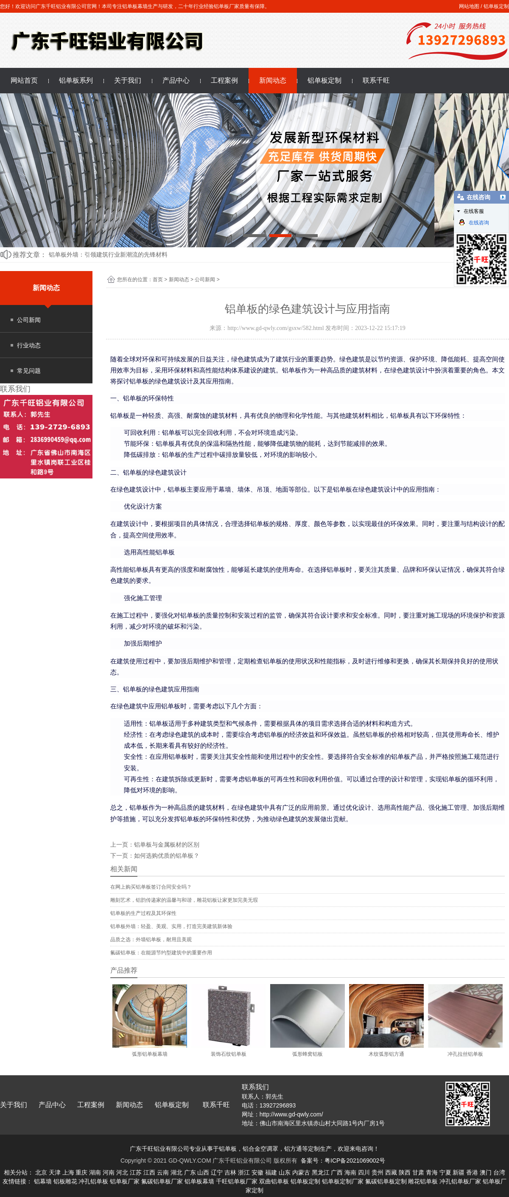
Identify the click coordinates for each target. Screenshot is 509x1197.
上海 (68, 1172)
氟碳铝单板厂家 (162, 1181)
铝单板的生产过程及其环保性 (143, 913)
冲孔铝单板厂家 (460, 1181)
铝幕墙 (43, 1181)
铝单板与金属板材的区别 (166, 844)
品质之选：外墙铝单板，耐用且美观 (151, 939)
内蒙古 (301, 1172)
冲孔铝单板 (93, 1181)
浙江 (244, 1172)
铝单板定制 (496, 6)
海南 (350, 1172)
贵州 (377, 1172)
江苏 (136, 1172)
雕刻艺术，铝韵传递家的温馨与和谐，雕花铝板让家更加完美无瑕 (184, 900)
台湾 (499, 1172)
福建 (271, 1172)
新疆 (458, 1172)
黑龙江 (321, 1172)
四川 (364, 1172)
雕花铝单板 (423, 1181)
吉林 (230, 1172)
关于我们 (127, 80)
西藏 (391, 1172)
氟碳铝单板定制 (386, 1181)
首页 (158, 279)
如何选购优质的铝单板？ (166, 855)
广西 (337, 1172)
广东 (190, 1172)
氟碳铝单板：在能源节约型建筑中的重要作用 (161, 953)
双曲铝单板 (274, 1181)
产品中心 (176, 80)
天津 (55, 1172)
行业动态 (29, 345)
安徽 (257, 1172)
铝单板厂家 (125, 1181)
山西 (203, 1172)
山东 (285, 1172)
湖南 (95, 1172)
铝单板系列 (76, 80)
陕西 (405, 1172)
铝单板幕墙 (199, 1181)
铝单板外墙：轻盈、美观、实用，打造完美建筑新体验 (171, 926)
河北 (122, 1172)
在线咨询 (474, 222)
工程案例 (224, 80)
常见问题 (29, 370)
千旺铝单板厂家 (236, 1181)
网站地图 (469, 6)
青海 (432, 1172)
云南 (163, 1172)
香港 (472, 1172)
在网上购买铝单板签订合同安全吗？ (151, 887)
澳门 (486, 1172)
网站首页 (24, 80)
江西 (149, 1172)
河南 (109, 1172)
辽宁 (217, 1172)
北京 (41, 1172)
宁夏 (445, 1172)
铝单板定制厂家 (343, 1181)
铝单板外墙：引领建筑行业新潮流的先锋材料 (108, 254)
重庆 (81, 1172)
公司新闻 (29, 319)
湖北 (176, 1172)
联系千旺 (376, 80)
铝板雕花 (65, 1181)
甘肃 (418, 1172)
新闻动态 (272, 80)
